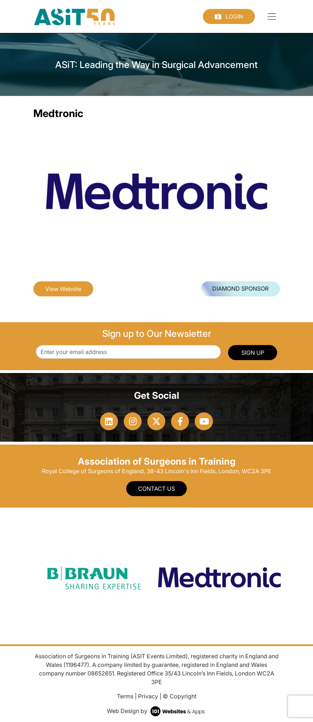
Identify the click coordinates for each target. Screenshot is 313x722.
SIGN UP (252, 352)
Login (229, 16)
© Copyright (179, 696)
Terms (125, 696)
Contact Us (156, 488)
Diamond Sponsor (240, 288)
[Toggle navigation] (272, 16)
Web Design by (156, 710)
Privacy (148, 696)
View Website (63, 288)
